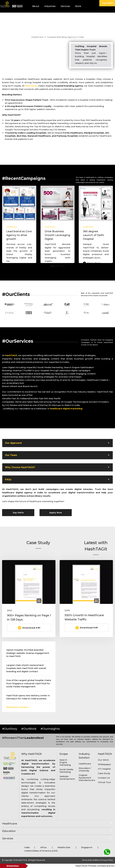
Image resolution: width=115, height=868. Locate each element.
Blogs (54, 18)
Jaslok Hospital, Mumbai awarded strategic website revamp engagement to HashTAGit (27, 653)
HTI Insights (39, 18)
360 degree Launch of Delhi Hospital (93, 235)
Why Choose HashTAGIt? (20, 467)
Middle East (64, 847)
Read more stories (17, 707)
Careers (64, 18)
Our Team (11, 455)
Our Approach (13, 443)
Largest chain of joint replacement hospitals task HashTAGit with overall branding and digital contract (26, 668)
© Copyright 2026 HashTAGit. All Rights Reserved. (23, 860)
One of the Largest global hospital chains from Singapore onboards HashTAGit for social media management (28, 683)
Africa (43, 847)
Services (65, 6)
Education (9, 831)
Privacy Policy (107, 860)
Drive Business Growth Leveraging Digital (57, 235)
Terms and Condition (91, 860)
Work (78, 6)
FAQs (8, 479)
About (35, 6)
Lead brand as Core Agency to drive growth (19, 235)
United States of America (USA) (41, 850)
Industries (50, 6)
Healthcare (37, 37)
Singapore (86, 847)
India (27, 847)
